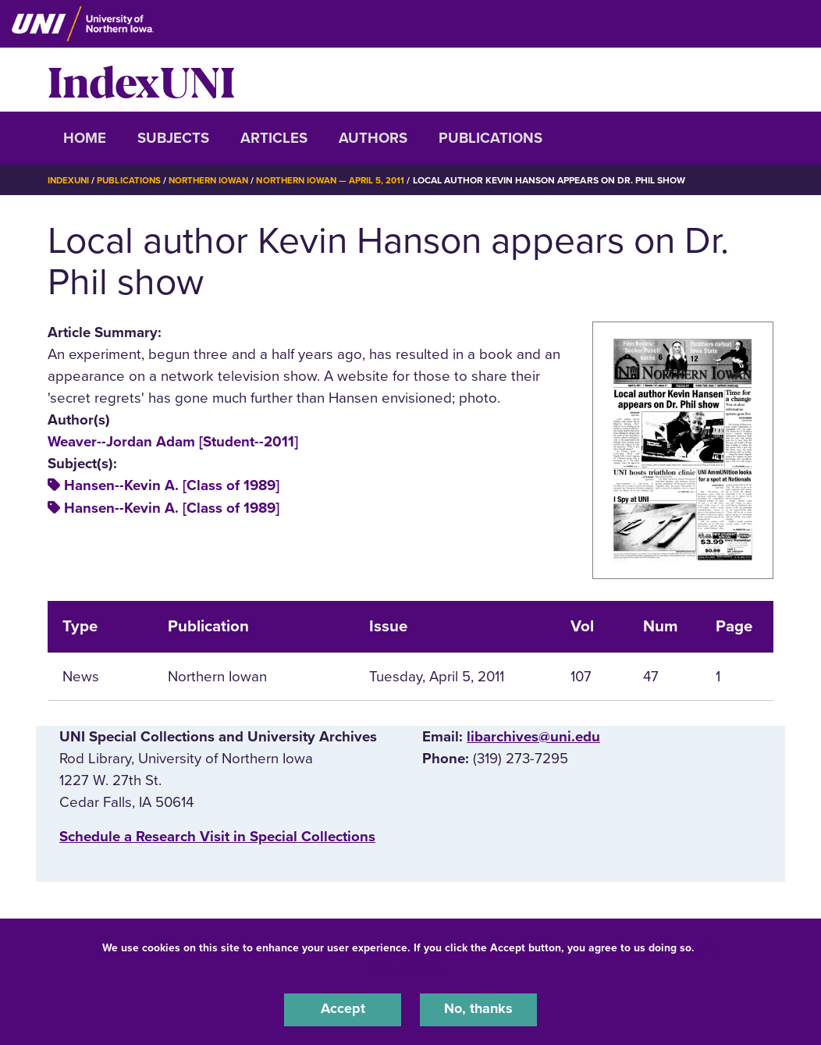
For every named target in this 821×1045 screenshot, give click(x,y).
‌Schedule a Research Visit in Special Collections (217, 836)
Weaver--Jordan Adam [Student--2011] (173, 441)
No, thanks (478, 1009)
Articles (273, 138)
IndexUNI (141, 79)
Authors (373, 138)
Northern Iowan (215, 180)
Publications (490, 138)
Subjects (173, 138)
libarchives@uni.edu (533, 736)
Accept (342, 1009)
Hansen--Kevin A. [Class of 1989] (171, 485)
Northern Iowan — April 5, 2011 (343, 180)
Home (84, 138)
